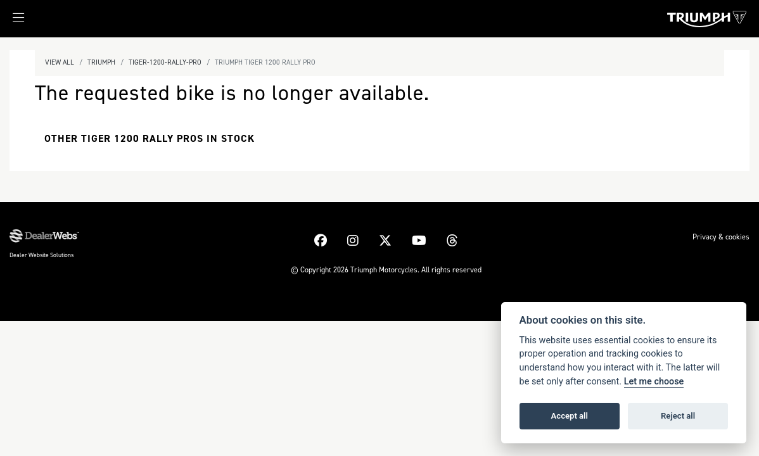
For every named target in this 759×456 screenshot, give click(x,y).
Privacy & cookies (720, 237)
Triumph (101, 62)
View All (59, 62)
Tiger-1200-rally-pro (165, 62)
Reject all (678, 416)
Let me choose (654, 381)
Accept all (569, 416)
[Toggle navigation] (12, 21)
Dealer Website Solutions (41, 255)
